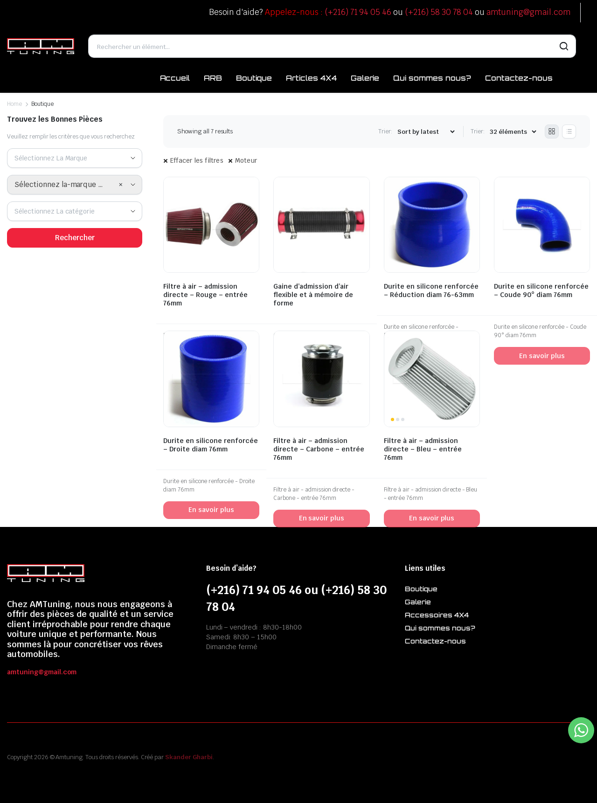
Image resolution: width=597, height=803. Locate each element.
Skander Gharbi (189, 757)
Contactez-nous (519, 78)
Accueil (175, 78)
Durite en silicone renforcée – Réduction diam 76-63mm (431, 290)
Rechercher (75, 237)
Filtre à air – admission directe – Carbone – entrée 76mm (318, 449)
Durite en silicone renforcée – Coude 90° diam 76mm (541, 290)
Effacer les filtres (196, 160)
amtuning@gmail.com (528, 12)
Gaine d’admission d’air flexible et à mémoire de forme (313, 294)
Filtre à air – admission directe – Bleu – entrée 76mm (423, 449)
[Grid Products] (552, 131)
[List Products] (569, 131)
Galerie (365, 78)
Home (14, 104)
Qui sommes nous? (432, 78)
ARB (213, 78)
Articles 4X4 (311, 78)
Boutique (254, 78)
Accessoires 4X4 (437, 615)
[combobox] (74, 158)
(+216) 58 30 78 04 (438, 12)
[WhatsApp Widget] (581, 730)
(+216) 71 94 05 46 (358, 12)
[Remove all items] (120, 184)
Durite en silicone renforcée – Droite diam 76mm (210, 444)
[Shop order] (426, 131)
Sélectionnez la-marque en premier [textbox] (66, 184)
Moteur (246, 160)
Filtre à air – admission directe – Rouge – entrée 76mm (205, 294)
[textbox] (54, 158)
